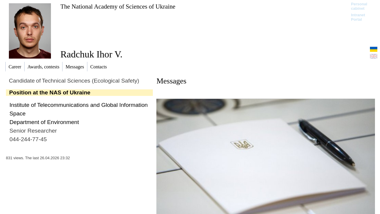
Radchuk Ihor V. (91, 54)
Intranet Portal (358, 17)
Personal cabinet (359, 6)
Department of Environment (44, 122)
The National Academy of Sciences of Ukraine (117, 6)
